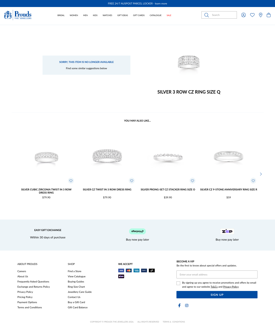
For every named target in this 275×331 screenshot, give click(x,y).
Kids (95, 15)
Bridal (60, 15)
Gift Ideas (122, 15)
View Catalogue (76, 276)
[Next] (261, 174)
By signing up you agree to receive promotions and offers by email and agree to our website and (219, 284)
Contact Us (74, 297)
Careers (21, 271)
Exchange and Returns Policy (33, 286)
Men (85, 15)
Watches (107, 15)
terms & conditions (174, 321)
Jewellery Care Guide (80, 291)
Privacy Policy (25, 291)
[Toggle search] (207, 15)
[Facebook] (179, 305)
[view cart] (269, 15)
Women (74, 15)
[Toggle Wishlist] (71, 181)
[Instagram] (186, 305)
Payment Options (27, 302)
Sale (169, 15)
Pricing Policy (25, 297)
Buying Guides (76, 281)
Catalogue (156, 15)
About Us (22, 276)
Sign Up (217, 294)
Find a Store (74, 271)
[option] (137, 3)
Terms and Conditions (29, 307)
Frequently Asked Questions (33, 281)
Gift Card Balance (77, 307)
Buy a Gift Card (76, 302)
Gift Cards (139, 15)
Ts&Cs (214, 286)
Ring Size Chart (76, 286)
